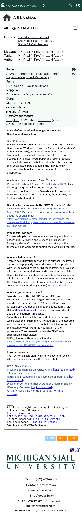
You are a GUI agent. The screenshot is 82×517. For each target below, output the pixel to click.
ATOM (50, 438)
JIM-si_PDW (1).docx (20, 124)
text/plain (12, 120)
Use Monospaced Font (33, 37)
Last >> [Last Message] (60, 51)
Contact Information (41, 485)
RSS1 (62, 438)
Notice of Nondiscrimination (40, 506)
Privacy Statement (41, 490)
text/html (44, 120)
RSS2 (73, 438)
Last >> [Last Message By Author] (60, 59)
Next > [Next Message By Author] (47, 59)
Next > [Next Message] (47, 51)
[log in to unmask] (38, 86)
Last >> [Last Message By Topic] (60, 55)
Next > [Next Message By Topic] (47, 55)
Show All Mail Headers (33, 44)
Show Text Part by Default (36, 41)
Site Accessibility (42, 495)
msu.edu (56, 501)
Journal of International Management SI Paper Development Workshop (33, 75)
